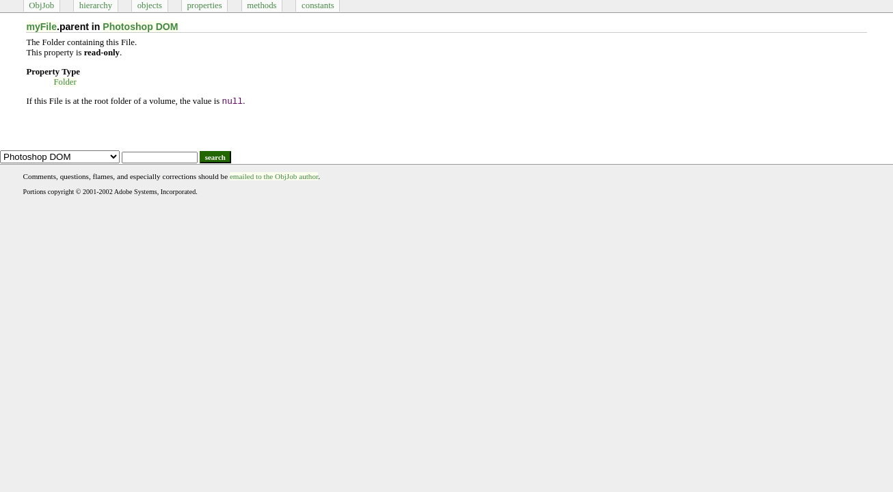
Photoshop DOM (140, 26)
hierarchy (95, 5)
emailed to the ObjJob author (274, 176)
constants (318, 5)
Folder (64, 82)
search (215, 157)
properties (204, 5)
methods (261, 5)
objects (149, 5)
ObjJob (41, 5)
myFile (41, 26)
